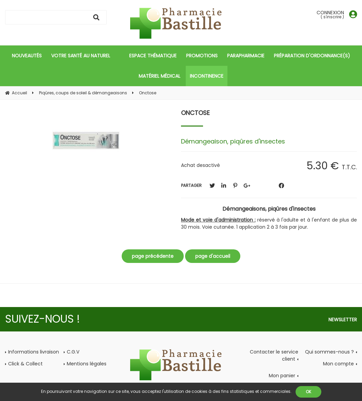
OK (308, 392)
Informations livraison (33, 351)
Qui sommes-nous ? (329, 351)
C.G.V (73, 351)
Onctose (195, 113)
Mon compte (338, 363)
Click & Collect (25, 363)
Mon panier (282, 375)
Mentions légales (86, 363)
